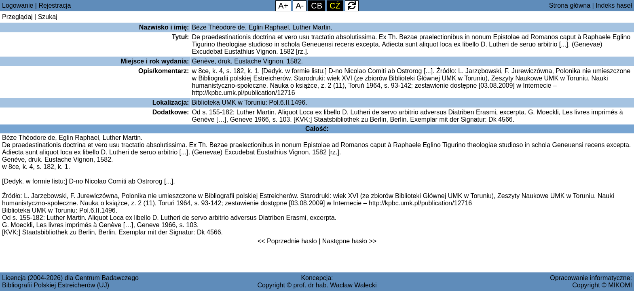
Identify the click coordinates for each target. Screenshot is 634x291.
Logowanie (17, 5)
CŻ (335, 5)
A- (300, 5)
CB (316, 5)
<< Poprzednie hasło (287, 241)
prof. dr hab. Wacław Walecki (335, 285)
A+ (283, 5)
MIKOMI (620, 285)
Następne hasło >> (349, 241)
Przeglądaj (17, 16)
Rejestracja (54, 5)
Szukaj (47, 16)
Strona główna (569, 5)
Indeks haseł (614, 5)
